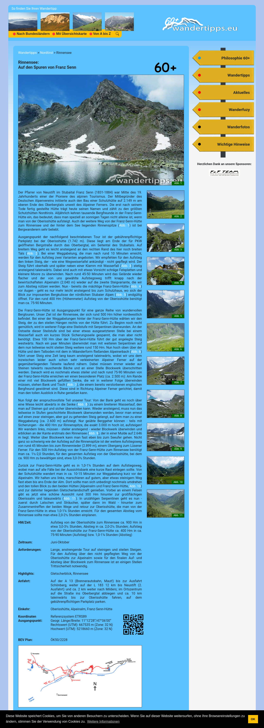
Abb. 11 (70, 498)
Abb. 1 (124, 225)
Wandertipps (27, 53)
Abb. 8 (82, 404)
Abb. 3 (126, 266)
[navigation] (73, 23)
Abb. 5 (121, 295)
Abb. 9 (93, 433)
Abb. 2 (32, 253)
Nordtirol (46, 53)
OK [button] (253, 719)
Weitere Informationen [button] (103, 721)
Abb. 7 (72, 385)
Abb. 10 (135, 486)
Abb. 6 (136, 352)
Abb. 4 (136, 286)
